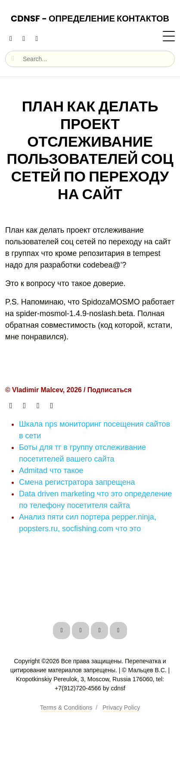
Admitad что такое (51, 470)
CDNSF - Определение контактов (90, 18)
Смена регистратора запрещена (77, 482)
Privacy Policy (121, 707)
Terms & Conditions (66, 707)
